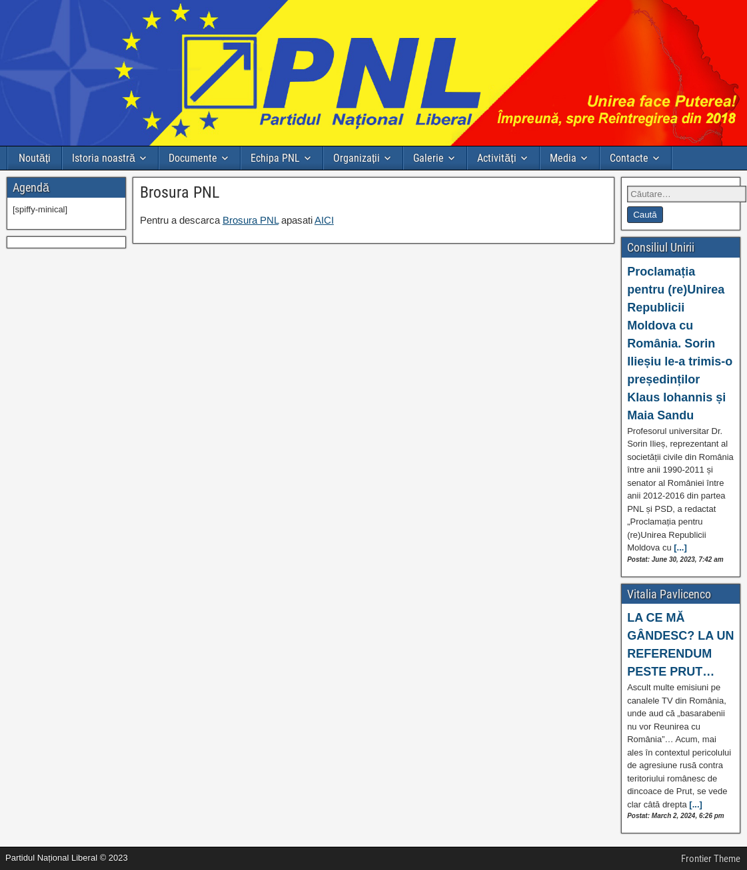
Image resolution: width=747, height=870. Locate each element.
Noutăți (35, 158)
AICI (324, 220)
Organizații (356, 158)
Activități (496, 158)
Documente (193, 158)
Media (563, 158)
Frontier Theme (710, 859)
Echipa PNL (275, 158)
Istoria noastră (103, 158)
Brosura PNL (179, 192)
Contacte (629, 158)
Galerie (428, 158)
